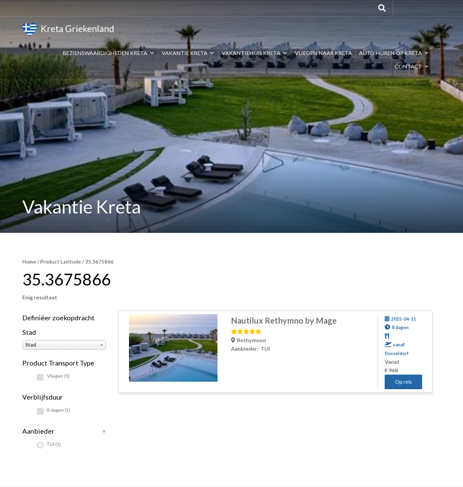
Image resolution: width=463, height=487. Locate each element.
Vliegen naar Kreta (323, 53)
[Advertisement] (231, 185)
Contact (412, 66)
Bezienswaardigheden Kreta (108, 53)
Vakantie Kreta (188, 53)
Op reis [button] (403, 381)
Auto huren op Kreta (394, 53)
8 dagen (58, 410)
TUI (53, 444)
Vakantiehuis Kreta (255, 53)
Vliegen (58, 376)
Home (29, 262)
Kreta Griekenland (68, 29)
